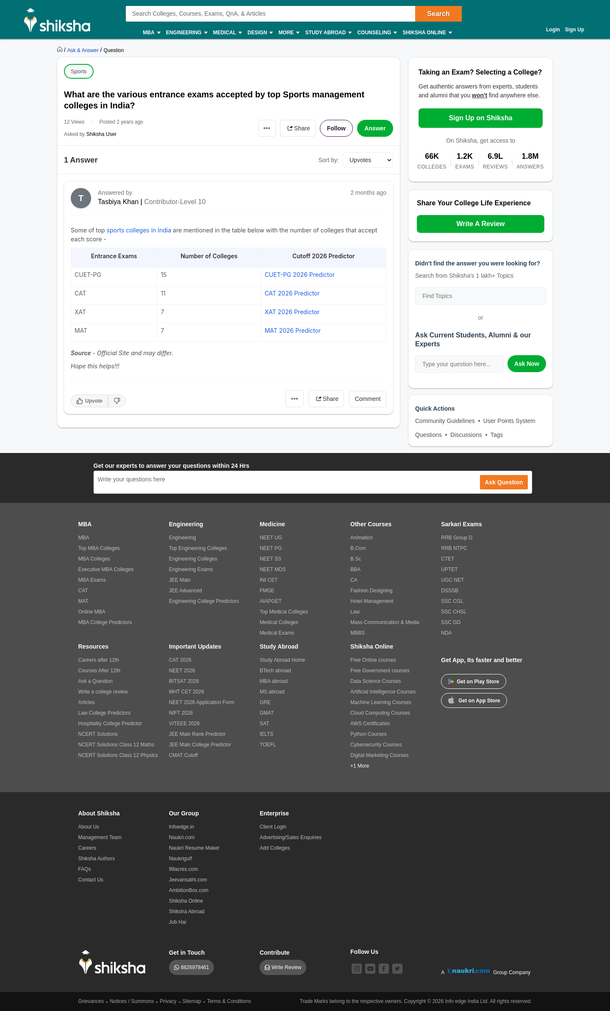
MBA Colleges (94, 559)
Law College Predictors (104, 713)
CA (354, 580)
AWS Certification (370, 723)
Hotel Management (371, 601)
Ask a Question (95, 681)
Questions (428, 434)
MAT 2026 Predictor (293, 330)
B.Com (358, 548)
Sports (79, 71)
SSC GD (450, 622)
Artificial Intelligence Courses (383, 692)
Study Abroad (328, 33)
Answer (375, 128)
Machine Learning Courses (380, 702)
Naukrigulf (180, 859)
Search (438, 13)
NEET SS (270, 559)
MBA (151, 33)
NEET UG (271, 538)
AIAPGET (271, 601)
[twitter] (397, 969)
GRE (265, 702)
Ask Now (526, 363)
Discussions (466, 434)
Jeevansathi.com (188, 880)
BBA (355, 569)
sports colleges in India (139, 230)
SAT (264, 723)
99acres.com (183, 869)
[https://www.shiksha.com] (60, 50)
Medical (227, 33)
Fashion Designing (371, 591)
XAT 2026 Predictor (292, 311)
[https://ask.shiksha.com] (83, 50)
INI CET (269, 580)
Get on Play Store (473, 681)
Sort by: (329, 160)
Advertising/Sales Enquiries (291, 837)
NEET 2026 (182, 671)
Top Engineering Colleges (198, 548)
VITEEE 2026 (184, 723)
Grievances (91, 1001)
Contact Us (90, 880)
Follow (336, 128)
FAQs (84, 869)
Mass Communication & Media (384, 622)
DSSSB (449, 591)
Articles (86, 702)
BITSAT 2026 (184, 681)
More (288, 33)
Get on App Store (474, 700)
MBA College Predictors (105, 622)
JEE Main (180, 580)
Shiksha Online (426, 33)
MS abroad (272, 692)
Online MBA (91, 612)
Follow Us (364, 951)
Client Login (273, 827)
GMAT (267, 713)
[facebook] (383, 969)
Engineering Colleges (193, 559)
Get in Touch (187, 952)
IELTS (266, 734)
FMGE (267, 591)
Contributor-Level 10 (174, 201)
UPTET (449, 569)
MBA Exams (92, 580)
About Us (88, 827)
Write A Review (480, 223)
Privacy (168, 1001)
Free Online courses (373, 660)
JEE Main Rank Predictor (197, 734)
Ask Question (504, 482)
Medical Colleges (279, 622)
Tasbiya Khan (118, 201)
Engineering (186, 33)
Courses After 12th (99, 671)
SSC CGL (452, 601)
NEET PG (271, 548)
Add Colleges (275, 848)
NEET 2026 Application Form (202, 702)
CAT (83, 591)
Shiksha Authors (96, 859)
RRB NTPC (454, 548)
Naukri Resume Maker (194, 848)
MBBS (357, 633)
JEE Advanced (185, 591)
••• (267, 128)
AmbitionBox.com (188, 890)
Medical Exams (277, 633)
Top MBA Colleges (99, 548)
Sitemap (192, 1001)
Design (259, 33)
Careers (87, 848)
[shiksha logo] (114, 962)
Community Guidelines (445, 420)
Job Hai (177, 922)
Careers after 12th (98, 660)
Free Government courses (379, 671)
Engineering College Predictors (204, 601)
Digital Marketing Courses (379, 755)
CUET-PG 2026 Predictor (300, 274)
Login (553, 30)
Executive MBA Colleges (106, 569)
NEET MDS (273, 569)
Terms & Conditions (229, 1001)
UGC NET (452, 580)
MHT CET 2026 (186, 692)
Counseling (376, 33)
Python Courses (368, 734)
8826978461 (195, 967)
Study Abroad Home (282, 660)
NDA (446, 633)
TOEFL (268, 745)
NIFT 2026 (181, 713)
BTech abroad (275, 671)
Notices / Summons (132, 1001)
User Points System (509, 420)
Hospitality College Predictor (110, 723)
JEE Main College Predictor (200, 745)
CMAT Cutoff (183, 755)
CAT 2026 (180, 660)
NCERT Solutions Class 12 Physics (118, 755)
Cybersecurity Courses (376, 745)
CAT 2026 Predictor (292, 293)
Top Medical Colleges (284, 612)
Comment (368, 398)
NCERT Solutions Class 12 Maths (116, 745)
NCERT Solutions (98, 734)
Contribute (275, 952)
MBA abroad (274, 681)
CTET (447, 559)
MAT (83, 601)
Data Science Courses (375, 681)
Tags (497, 434)
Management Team (100, 837)
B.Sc (355, 559)
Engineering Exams (191, 569)
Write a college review (103, 692)
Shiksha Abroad (187, 911)
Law (355, 612)
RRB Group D (456, 538)
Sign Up (574, 30)
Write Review (286, 967)
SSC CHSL (453, 612)
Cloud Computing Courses (380, 713)
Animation (361, 538)
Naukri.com (182, 837)
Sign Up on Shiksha (480, 118)
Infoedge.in (181, 827)
